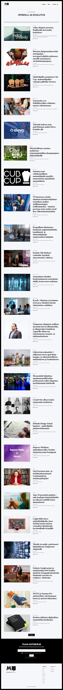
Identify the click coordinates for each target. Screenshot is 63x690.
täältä (37, 657)
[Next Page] (31, 635)
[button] (49, 4)
